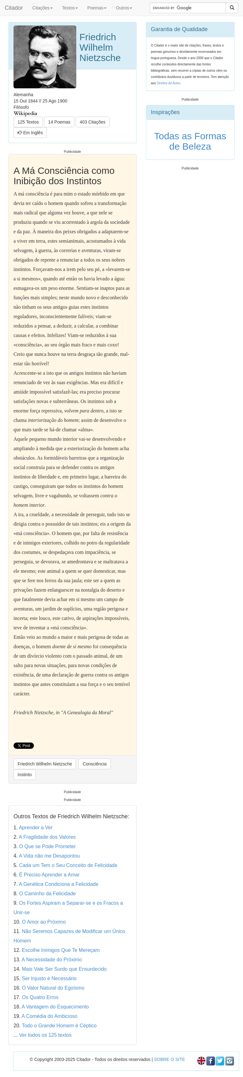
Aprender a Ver (36, 827)
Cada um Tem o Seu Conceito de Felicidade (68, 865)
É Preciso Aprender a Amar (49, 874)
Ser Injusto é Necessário (49, 978)
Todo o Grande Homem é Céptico (59, 1025)
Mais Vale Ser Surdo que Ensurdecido (64, 969)
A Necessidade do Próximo (52, 959)
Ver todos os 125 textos (45, 1035)
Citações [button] (42, 7)
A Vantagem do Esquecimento (55, 1006)
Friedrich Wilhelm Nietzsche (45, 763)
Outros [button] (124, 7)
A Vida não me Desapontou (49, 856)
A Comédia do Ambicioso (50, 1016)
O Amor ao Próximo (44, 922)
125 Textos (28, 121)
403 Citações (92, 121)
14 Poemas (59, 121)
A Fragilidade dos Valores (47, 837)
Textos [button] (70, 7)
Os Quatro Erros (40, 997)
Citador (14, 8)
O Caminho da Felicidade (47, 893)
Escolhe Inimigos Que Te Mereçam (61, 950)
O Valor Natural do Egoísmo (53, 988)
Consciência (94, 763)
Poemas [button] (96, 7)
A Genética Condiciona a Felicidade (59, 884)
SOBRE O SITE (169, 1059)
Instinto (25, 774)
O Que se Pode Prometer (47, 846)
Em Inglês (30, 132)
